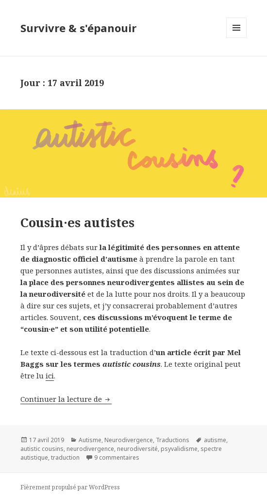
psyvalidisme (179, 449)
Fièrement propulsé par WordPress (70, 487)
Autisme (90, 440)
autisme (215, 440)
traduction (65, 457)
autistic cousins (42, 449)
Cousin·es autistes (77, 222)
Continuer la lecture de (66, 399)
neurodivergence (90, 449)
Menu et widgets (237, 37)
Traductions (172, 440)
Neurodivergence (128, 440)
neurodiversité (137, 449)
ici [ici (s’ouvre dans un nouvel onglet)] (50, 375)
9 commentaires (116, 457)
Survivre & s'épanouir (78, 27)
